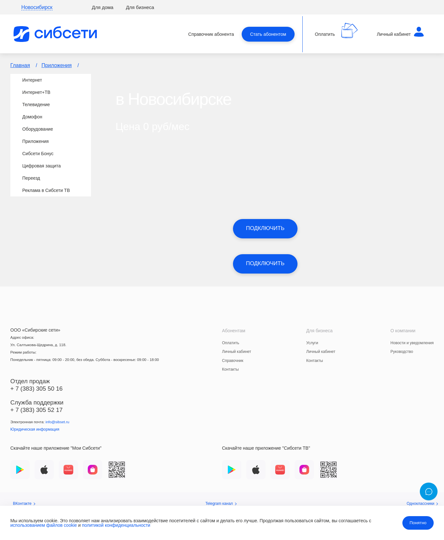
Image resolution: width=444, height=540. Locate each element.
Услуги (312, 343)
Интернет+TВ (36, 92)
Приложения (57, 65)
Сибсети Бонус (38, 153)
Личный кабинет (236, 351)
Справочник (232, 360)
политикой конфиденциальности (116, 525)
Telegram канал (220, 503)
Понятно (417, 522)
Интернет (32, 80)
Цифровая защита (41, 165)
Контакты (230, 369)
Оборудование (37, 129)
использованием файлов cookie (43, 525)
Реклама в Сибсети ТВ (46, 190)
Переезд (31, 178)
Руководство (401, 351)
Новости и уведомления (412, 343)
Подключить (265, 228)
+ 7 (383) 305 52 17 (36, 409)
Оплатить (230, 343)
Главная (20, 65)
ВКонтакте (24, 503)
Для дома (103, 7)
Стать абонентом (268, 34)
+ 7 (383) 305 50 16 (36, 388)
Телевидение (36, 104)
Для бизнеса (140, 7)
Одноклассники (422, 503)
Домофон (32, 116)
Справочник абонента (211, 34)
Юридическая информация (34, 429)
